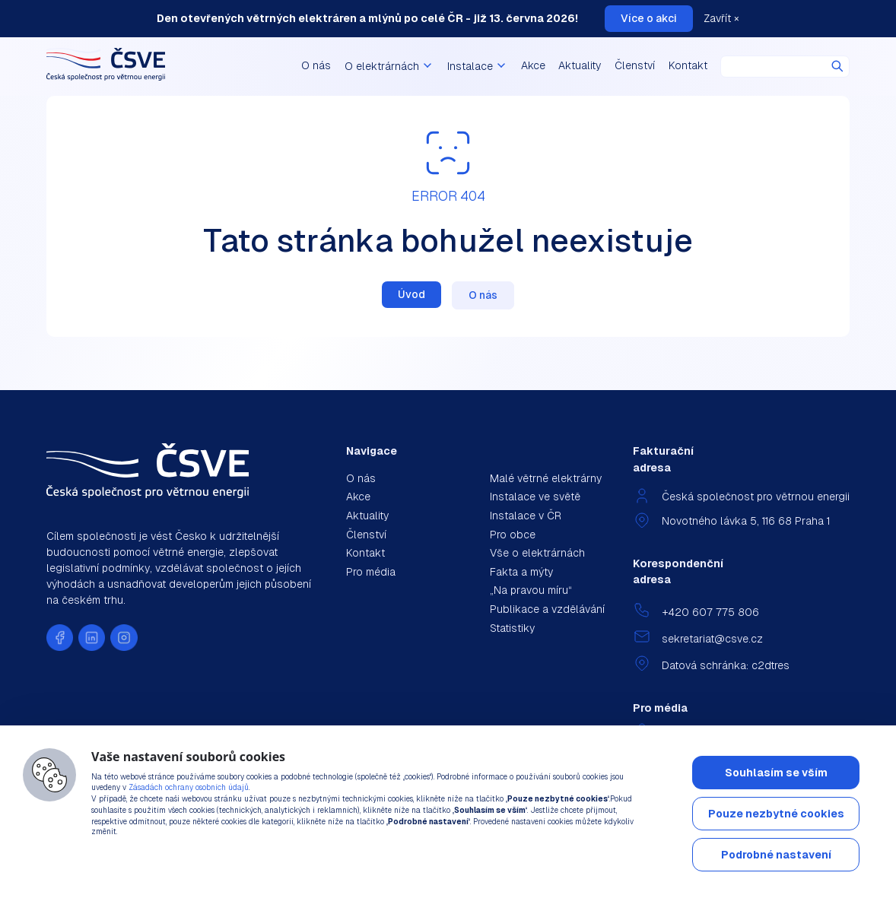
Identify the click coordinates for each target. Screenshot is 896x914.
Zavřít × (721, 18)
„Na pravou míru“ (531, 590)
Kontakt (688, 65)
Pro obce (512, 534)
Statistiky (512, 628)
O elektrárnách (389, 66)
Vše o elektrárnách (537, 553)
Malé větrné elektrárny (546, 478)
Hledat (837, 66)
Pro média (371, 572)
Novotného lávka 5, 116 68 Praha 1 (746, 521)
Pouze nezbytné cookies (776, 814)
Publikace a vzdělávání (547, 609)
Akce (533, 65)
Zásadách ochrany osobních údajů (189, 787)
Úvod (411, 294)
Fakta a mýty (521, 572)
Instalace (477, 66)
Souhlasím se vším (776, 772)
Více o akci (649, 18)
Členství (635, 65)
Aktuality (579, 65)
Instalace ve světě (535, 496)
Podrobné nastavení (776, 855)
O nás (316, 65)
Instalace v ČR (525, 515)
